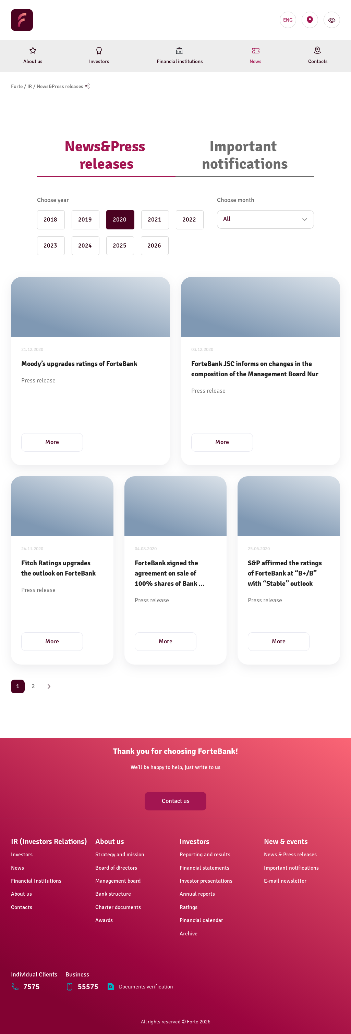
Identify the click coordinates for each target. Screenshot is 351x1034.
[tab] (106, 156)
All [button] (226, 219)
